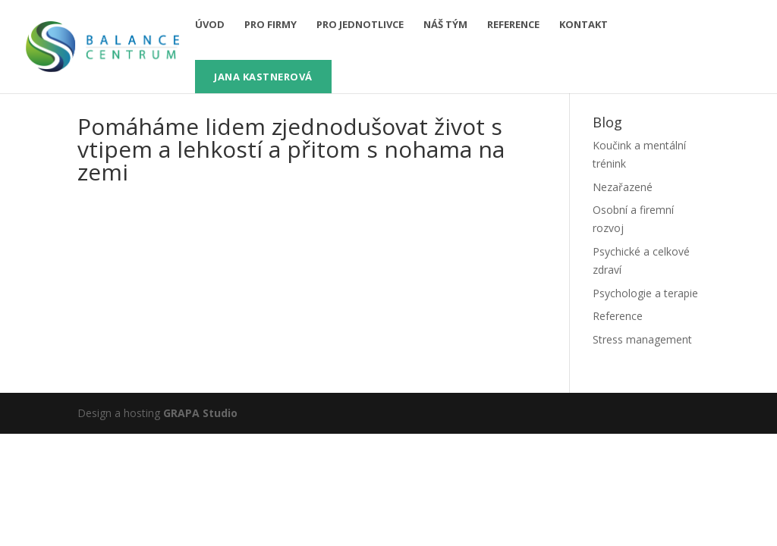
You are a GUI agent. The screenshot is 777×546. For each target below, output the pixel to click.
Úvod (210, 25)
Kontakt (583, 25)
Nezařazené (623, 187)
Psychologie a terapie (645, 293)
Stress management (642, 339)
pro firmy (270, 25)
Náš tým (445, 25)
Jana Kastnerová (263, 76)
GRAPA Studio (200, 413)
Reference (513, 25)
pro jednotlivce (360, 25)
